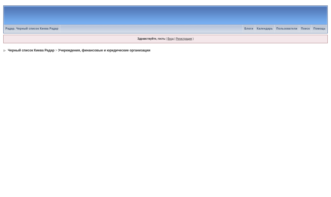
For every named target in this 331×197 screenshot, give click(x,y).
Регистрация (184, 38)
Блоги (248, 28)
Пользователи (286, 28)
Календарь (265, 28)
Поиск (305, 28)
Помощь (319, 28)
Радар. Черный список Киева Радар (31, 28)
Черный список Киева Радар (30, 50)
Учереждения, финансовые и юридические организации (104, 50)
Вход (171, 38)
